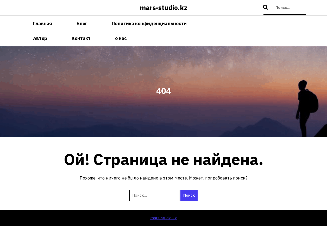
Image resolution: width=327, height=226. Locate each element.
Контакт (81, 38)
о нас (121, 38)
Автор (40, 38)
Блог (82, 23)
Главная (42, 23)
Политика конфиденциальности (149, 23)
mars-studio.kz (163, 7)
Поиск (266, 7)
